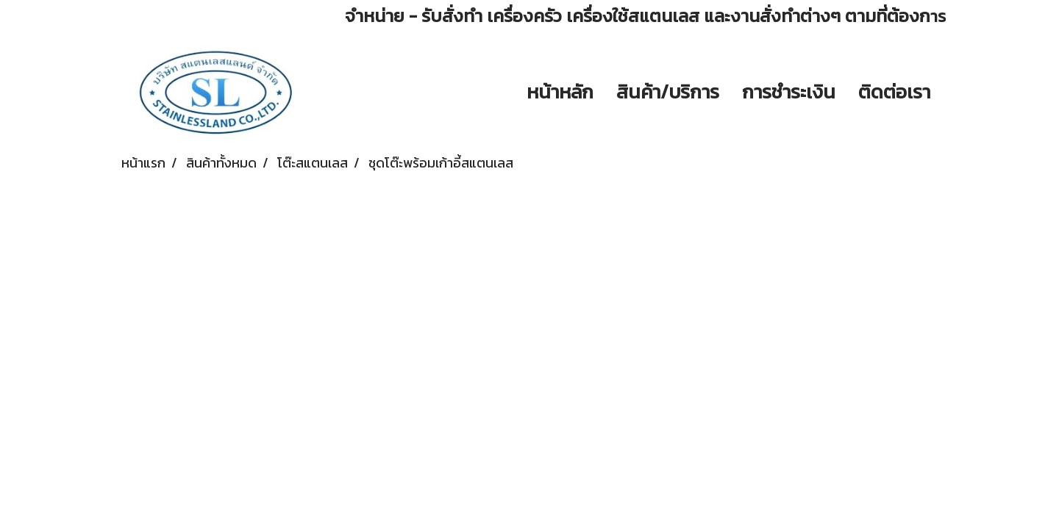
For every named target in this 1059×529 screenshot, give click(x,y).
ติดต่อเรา (894, 91)
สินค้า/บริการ (667, 91)
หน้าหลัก (560, 91)
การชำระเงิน (788, 91)
